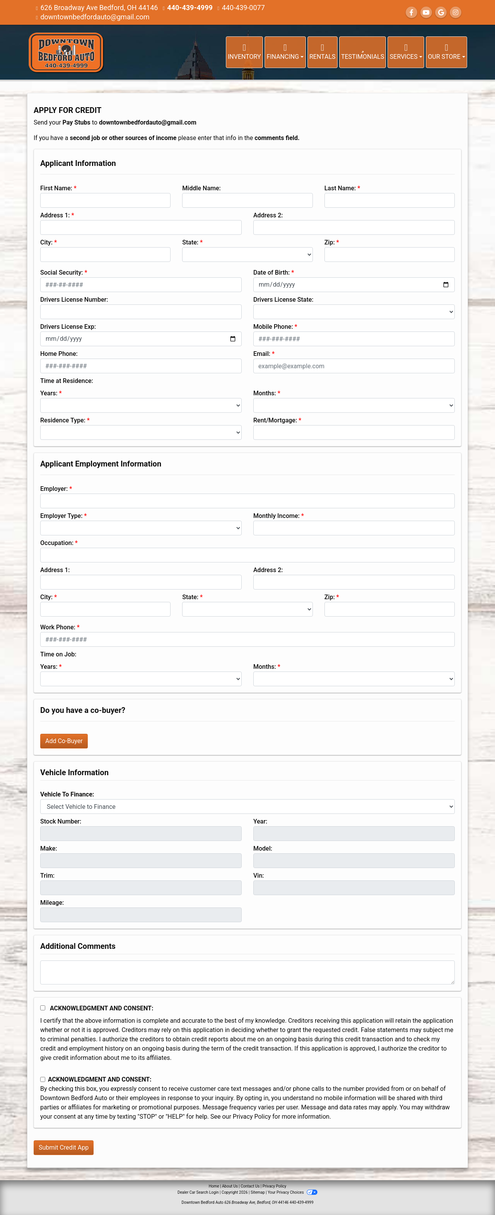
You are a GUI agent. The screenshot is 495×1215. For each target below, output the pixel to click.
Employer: (54, 488)
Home (214, 1186)
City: (46, 242)
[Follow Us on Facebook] (411, 13)
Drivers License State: (283, 299)
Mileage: (52, 902)
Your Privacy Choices (292, 1192)
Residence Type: (62, 420)
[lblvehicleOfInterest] (247, 806)
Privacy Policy (252, 1116)
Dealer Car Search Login (198, 1192)
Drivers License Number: (74, 299)
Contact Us (250, 1186)
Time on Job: (58, 654)
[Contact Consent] (42, 1079)
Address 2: (268, 215)
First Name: (56, 188)
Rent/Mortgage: (275, 420)
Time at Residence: (66, 380)
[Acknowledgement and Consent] (42, 1007)
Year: (260, 821)
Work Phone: (57, 627)
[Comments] (247, 972)
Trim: (47, 875)
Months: (264, 393)
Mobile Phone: (273, 326)
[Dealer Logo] (65, 52)
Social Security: (61, 272)
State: (190, 242)
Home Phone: (59, 353)
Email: (261, 353)
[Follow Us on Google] (441, 13)
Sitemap (258, 1192)
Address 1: (55, 215)
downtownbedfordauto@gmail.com (94, 17)
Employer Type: (61, 515)
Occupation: (56, 543)
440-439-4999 (189, 7)
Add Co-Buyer (64, 741)
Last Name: (340, 188)
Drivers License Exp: (68, 326)
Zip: (329, 242)
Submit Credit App (64, 1147)
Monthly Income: (276, 515)
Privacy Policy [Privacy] (275, 1186)
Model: (262, 848)
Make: (48, 848)
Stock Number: (60, 821)
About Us (230, 1186)
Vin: (258, 875)
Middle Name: (201, 188)
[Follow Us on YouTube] (426, 13)
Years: (49, 393)
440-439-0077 (243, 7)
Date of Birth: (271, 272)
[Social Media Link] (455, 13)
